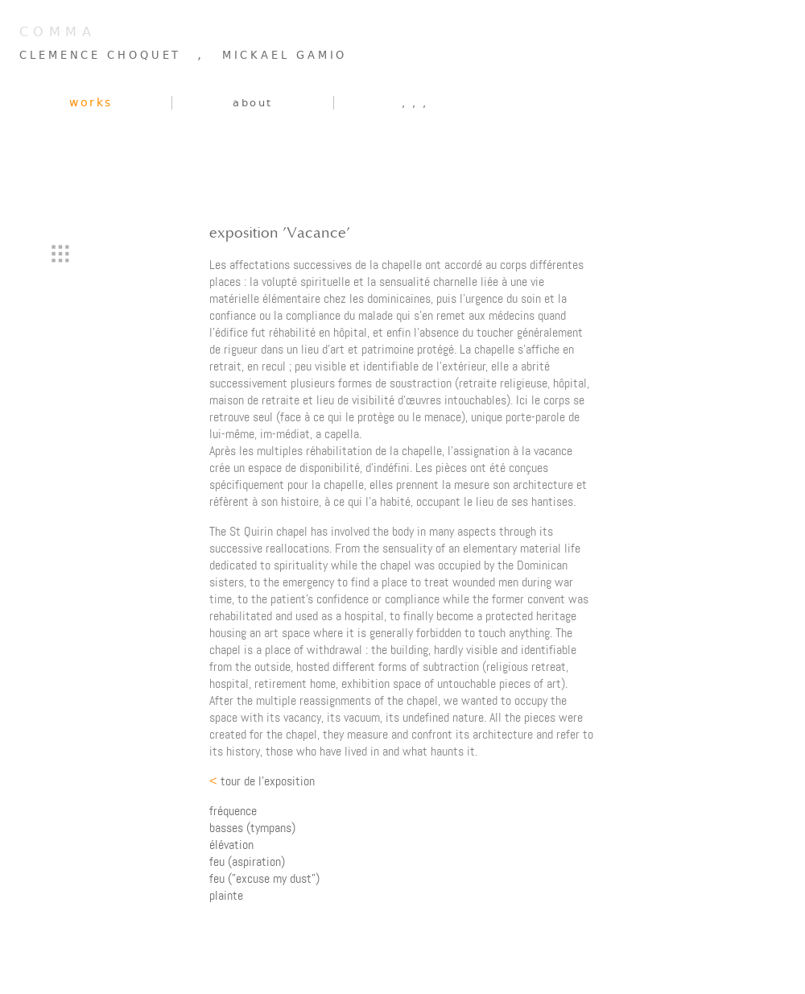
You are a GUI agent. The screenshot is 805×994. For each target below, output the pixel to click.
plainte (226, 895)
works (91, 103)
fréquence (233, 810)
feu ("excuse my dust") (264, 878)
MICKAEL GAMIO (285, 55)
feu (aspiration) (247, 861)
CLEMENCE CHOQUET (100, 55)
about (253, 103)
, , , (415, 103)
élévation (231, 844)
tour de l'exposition (262, 780)
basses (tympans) (252, 827)
